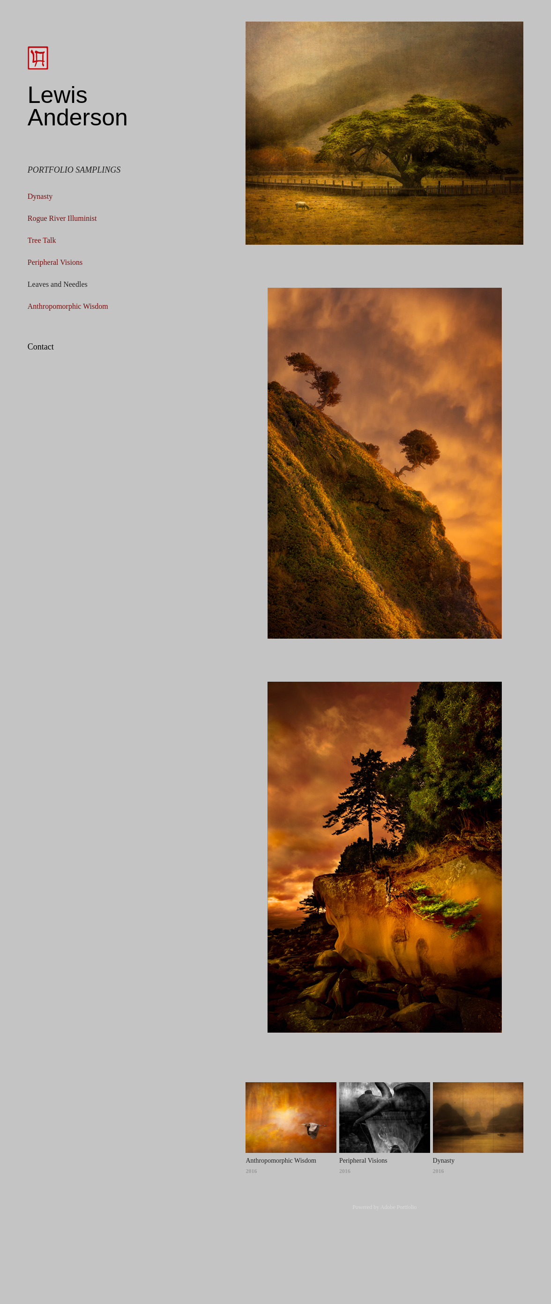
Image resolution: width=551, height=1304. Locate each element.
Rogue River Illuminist (62, 218)
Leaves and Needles (58, 284)
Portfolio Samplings (74, 170)
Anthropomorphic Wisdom (68, 306)
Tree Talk (42, 240)
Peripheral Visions (55, 262)
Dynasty (40, 196)
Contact (41, 346)
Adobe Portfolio (398, 1207)
